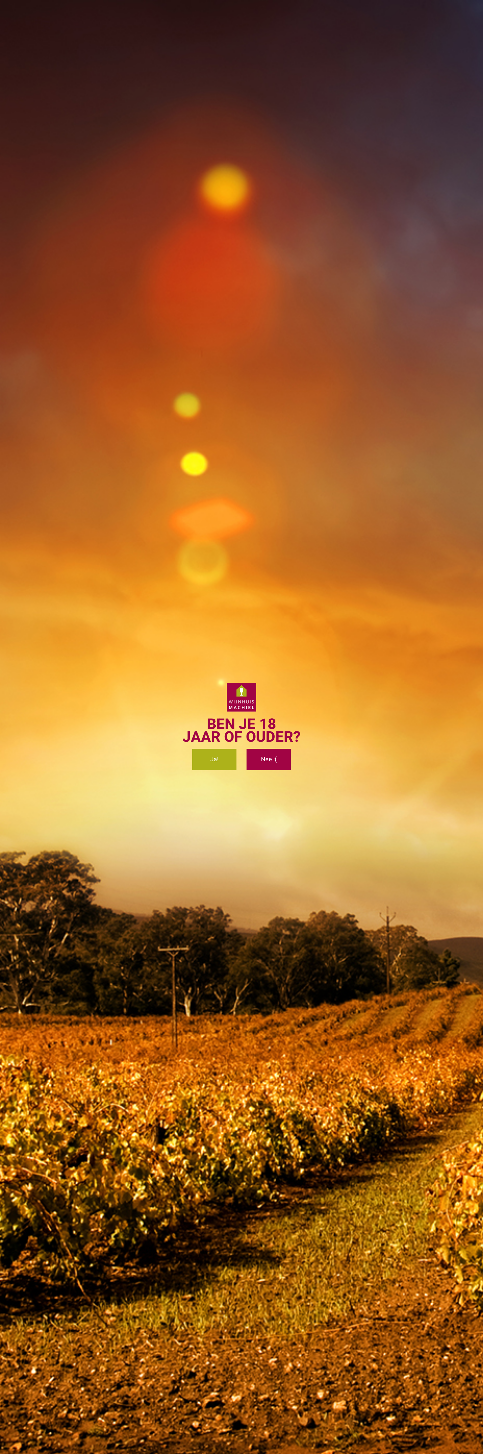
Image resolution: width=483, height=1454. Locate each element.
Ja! (214, 760)
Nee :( (269, 760)
